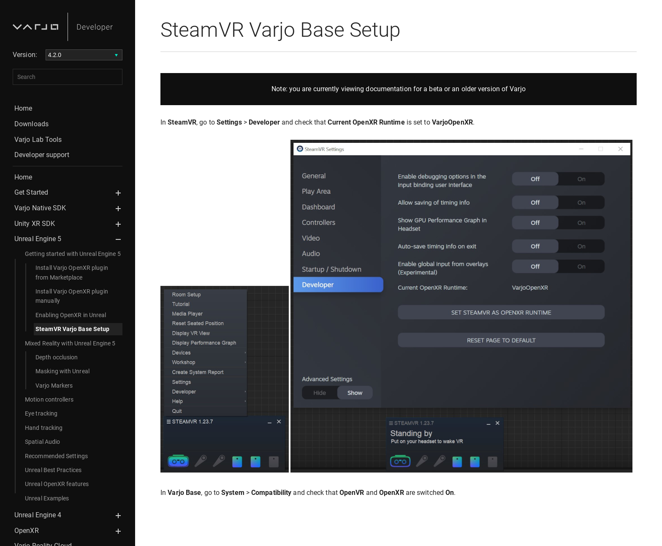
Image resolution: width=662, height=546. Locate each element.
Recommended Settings (56, 456)
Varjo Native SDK (40, 208)
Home (23, 108)
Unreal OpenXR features (57, 484)
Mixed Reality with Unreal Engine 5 (70, 343)
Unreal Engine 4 (38, 515)
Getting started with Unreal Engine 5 (73, 253)
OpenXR (26, 531)
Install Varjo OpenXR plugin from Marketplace (71, 272)
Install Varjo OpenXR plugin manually (71, 296)
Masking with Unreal (62, 371)
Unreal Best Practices (53, 470)
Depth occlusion (56, 357)
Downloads (31, 124)
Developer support (41, 155)
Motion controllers (49, 399)
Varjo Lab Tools (38, 140)
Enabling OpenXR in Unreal (70, 315)
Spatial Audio (42, 441)
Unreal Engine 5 (38, 239)
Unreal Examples (47, 498)
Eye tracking (41, 413)
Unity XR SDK (34, 224)
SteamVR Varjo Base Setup (72, 329)
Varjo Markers (54, 385)
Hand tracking (43, 427)
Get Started (31, 192)
